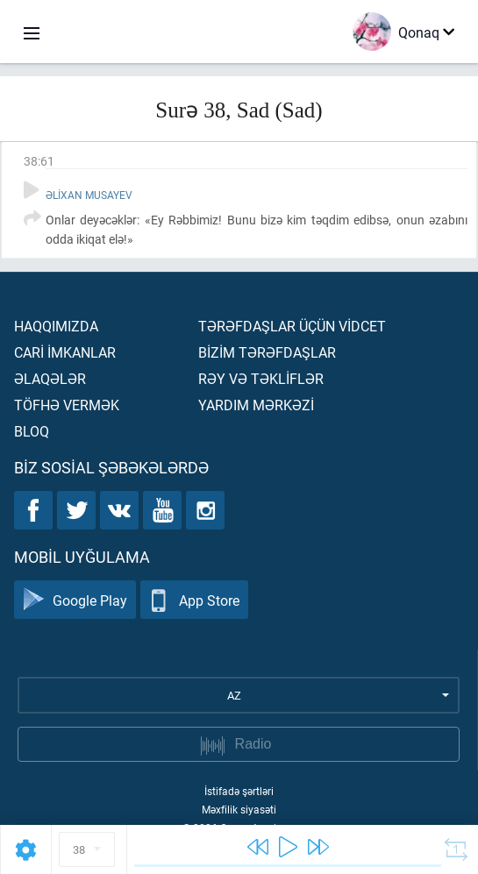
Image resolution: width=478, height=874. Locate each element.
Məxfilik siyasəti (239, 809)
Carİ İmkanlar (65, 352)
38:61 (39, 161)
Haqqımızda (56, 325)
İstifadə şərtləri (239, 791)
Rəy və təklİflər (261, 378)
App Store (194, 600)
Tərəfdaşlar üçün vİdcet (292, 325)
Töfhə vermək (66, 404)
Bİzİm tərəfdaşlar (267, 352)
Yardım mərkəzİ (256, 404)
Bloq (31, 431)
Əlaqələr (50, 378)
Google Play (75, 600)
